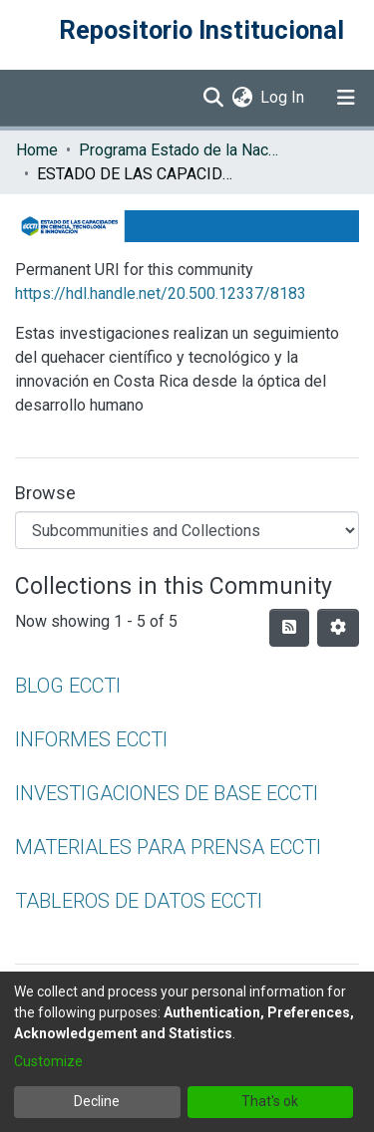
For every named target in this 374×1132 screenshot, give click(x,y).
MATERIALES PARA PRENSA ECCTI (168, 847)
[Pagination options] (338, 628)
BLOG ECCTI (68, 686)
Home (37, 150)
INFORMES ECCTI (91, 739)
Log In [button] (283, 97)
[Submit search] (212, 98)
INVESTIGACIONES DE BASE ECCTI (166, 793)
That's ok (269, 1101)
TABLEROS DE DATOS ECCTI (138, 901)
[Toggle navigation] (346, 98)
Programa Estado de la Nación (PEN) (178, 150)
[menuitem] (241, 98)
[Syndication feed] (289, 628)
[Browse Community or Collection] (187, 530)
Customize (48, 1061)
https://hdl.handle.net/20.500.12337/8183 (160, 293)
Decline (97, 1101)
